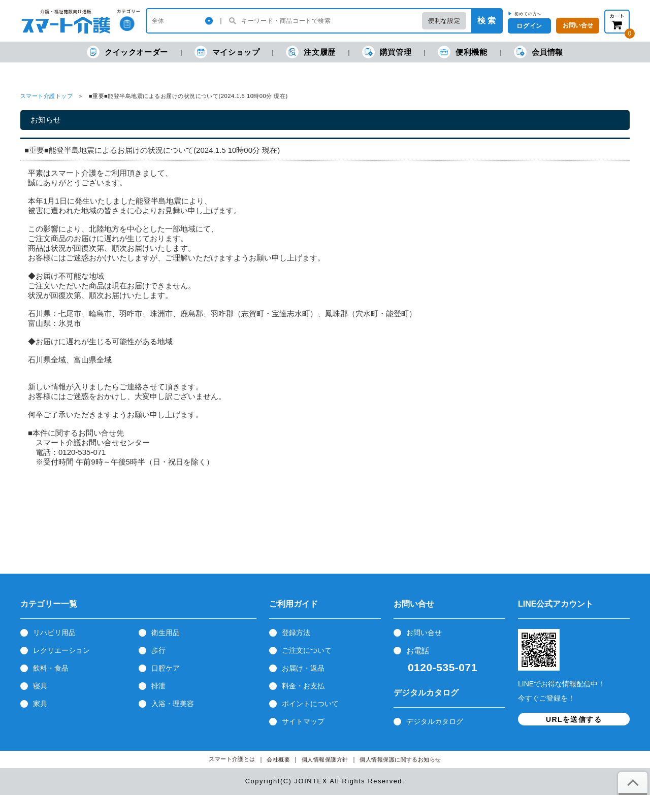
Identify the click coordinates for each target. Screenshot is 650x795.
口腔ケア (165, 668)
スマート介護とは (232, 759)
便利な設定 (444, 20)
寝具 (40, 685)
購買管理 (386, 52)
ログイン (529, 25)
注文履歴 (310, 52)
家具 (40, 703)
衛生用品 (165, 632)
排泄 (158, 685)
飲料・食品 (51, 668)
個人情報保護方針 (325, 760)
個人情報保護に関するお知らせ (400, 760)
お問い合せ (424, 632)
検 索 (486, 20)
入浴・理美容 (172, 703)
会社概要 (278, 760)
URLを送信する (574, 719)
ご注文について (307, 650)
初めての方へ (527, 13)
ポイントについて (310, 703)
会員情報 (538, 52)
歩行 (158, 650)
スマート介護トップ (46, 96)
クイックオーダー (127, 52)
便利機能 (462, 52)
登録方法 (296, 632)
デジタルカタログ (434, 721)
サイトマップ (303, 721)
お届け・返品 (303, 668)
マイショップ (227, 52)
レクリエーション (61, 650)
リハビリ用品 (54, 632)
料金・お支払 (303, 685)
